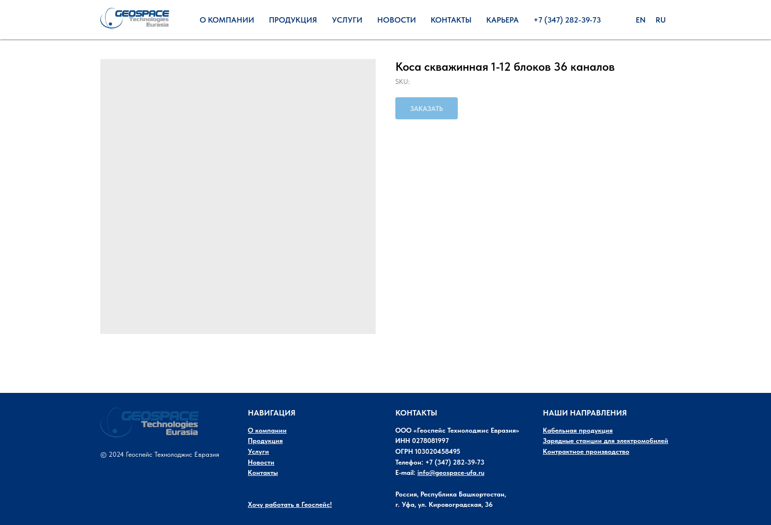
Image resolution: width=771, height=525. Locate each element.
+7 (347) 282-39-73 (567, 20)
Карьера (502, 20)
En (641, 20)
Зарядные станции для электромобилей (605, 440)
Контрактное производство (586, 451)
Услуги (347, 20)
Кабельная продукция (578, 430)
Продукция (293, 20)
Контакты (451, 20)
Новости (396, 20)
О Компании (227, 20)
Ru (660, 20)
